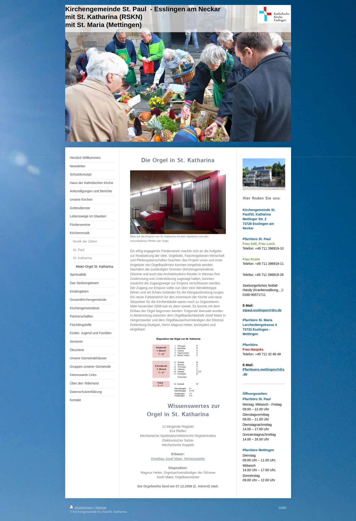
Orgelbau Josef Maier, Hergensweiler (178, 459)
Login (282, 507)
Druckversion (82, 507)
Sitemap (101, 507)
